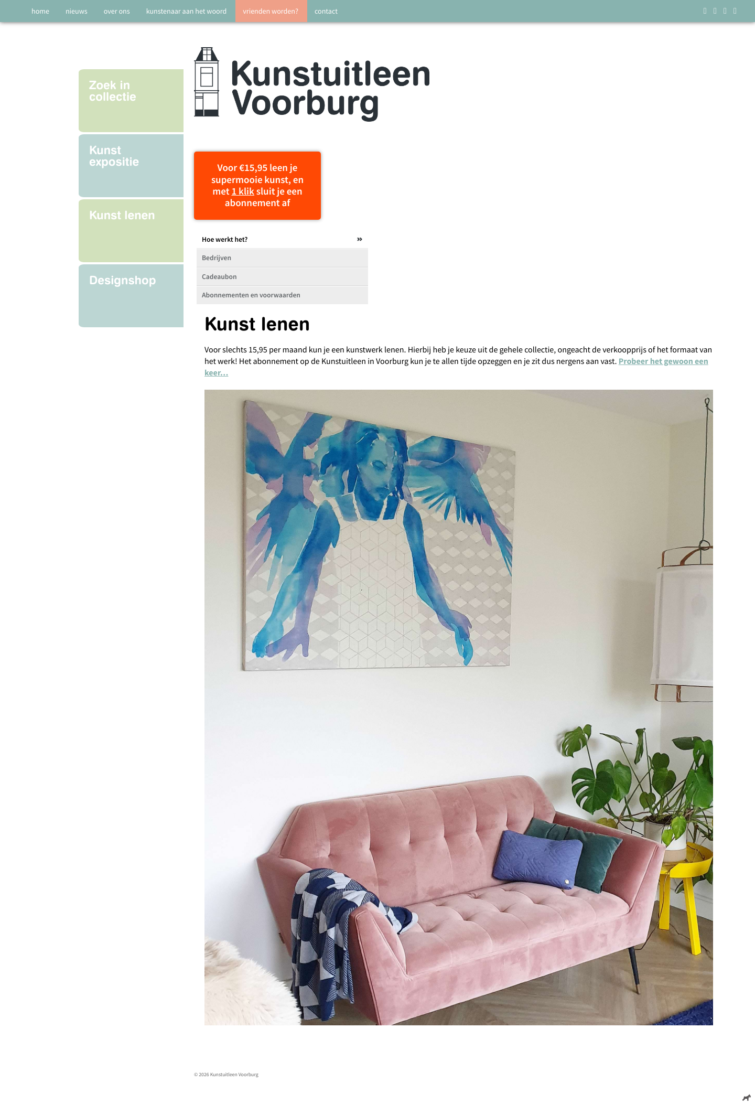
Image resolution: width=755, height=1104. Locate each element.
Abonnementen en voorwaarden (251, 295)
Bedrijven (216, 257)
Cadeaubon (219, 276)
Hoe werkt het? (224, 239)
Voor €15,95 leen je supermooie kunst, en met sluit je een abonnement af (257, 185)
